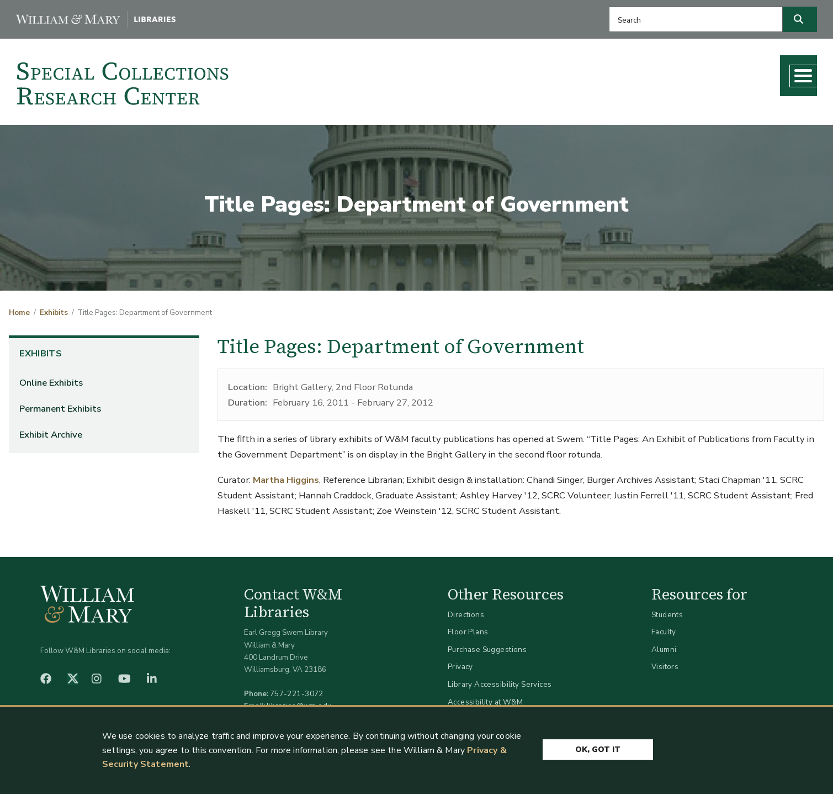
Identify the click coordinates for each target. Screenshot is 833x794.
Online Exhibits (51, 378)
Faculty (663, 628)
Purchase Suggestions (487, 645)
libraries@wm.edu (299, 702)
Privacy (460, 663)
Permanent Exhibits (60, 404)
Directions (466, 610)
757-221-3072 (296, 690)
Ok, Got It (597, 747)
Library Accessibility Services (500, 680)
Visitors (664, 663)
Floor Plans (468, 628)
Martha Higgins (286, 476)
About (775, 72)
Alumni (664, 645)
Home (19, 309)
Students (667, 610)
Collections (506, 72)
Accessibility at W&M (485, 697)
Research (575, 72)
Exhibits (54, 309)
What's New (710, 72)
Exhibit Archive (50, 430)
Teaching (638, 72)
